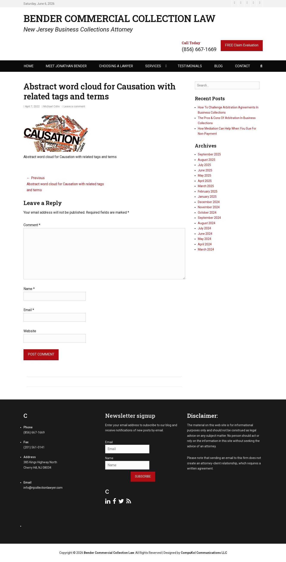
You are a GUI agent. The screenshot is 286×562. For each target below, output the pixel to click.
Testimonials (190, 66)
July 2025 (204, 165)
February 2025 (207, 191)
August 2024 (206, 223)
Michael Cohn (51, 106)
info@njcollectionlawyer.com (43, 487)
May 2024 (204, 239)
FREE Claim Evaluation (241, 45)
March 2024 (206, 249)
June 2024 (205, 233)
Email (28, 310)
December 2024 (209, 202)
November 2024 (209, 207)
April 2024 (205, 244)
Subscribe (143, 476)
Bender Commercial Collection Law (119, 18)
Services (153, 66)
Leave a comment (74, 106)
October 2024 (207, 212)
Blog (218, 66)
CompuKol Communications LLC (204, 552)
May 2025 (204, 175)
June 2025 (205, 170)
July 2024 (204, 228)
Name (29, 289)
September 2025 (209, 154)
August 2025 (206, 159)
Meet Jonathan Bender (66, 66)
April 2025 (205, 181)
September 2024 (209, 217)
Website (29, 331)
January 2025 (207, 196)
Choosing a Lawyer (116, 66)
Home (28, 66)
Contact (242, 66)
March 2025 (206, 186)
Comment (31, 225)
